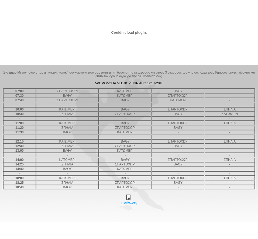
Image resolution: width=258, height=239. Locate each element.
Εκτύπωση (129, 201)
